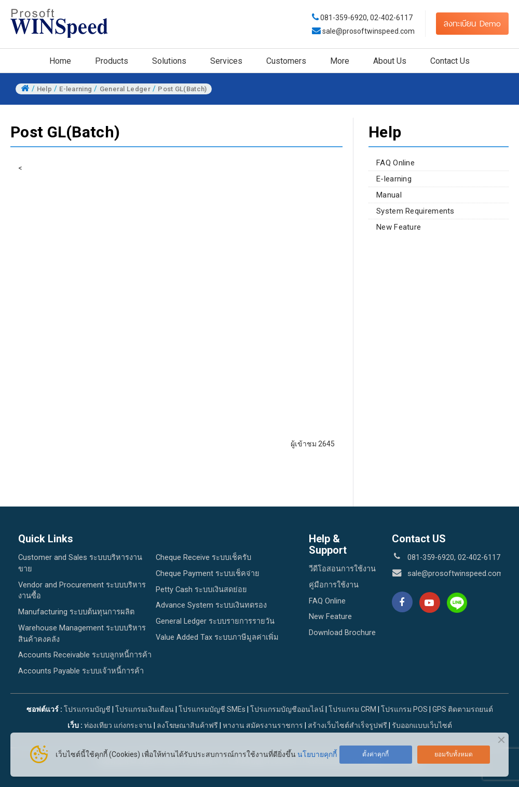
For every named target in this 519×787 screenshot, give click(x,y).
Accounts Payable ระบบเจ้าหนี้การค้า (81, 671)
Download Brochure (342, 632)
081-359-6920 (343, 17)
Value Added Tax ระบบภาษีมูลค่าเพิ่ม (217, 637)
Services (226, 61)
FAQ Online (395, 162)
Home (60, 61)
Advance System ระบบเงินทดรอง (211, 605)
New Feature (398, 227)
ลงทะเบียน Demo (472, 23)
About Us (389, 61)
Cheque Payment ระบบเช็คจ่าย (208, 573)
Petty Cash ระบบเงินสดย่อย (201, 589)
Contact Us (450, 61)
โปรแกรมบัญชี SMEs (212, 709)
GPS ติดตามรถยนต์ (462, 709)
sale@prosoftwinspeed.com (368, 31)
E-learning (394, 179)
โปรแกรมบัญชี (87, 709)
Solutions (169, 61)
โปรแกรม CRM (352, 709)
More (339, 61)
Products (111, 61)
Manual (389, 195)
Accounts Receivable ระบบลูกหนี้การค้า (85, 655)
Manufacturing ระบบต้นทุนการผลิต (76, 612)
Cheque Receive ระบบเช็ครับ (203, 557)
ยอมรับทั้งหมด (453, 754)
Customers (286, 61)
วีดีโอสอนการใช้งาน (342, 569)
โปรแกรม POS (404, 709)
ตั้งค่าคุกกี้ (375, 754)
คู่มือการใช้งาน (334, 585)
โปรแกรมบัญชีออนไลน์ (287, 709)
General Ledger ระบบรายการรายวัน (215, 621)
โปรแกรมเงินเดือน (144, 709)
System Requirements (415, 211)
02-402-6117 (391, 17)
